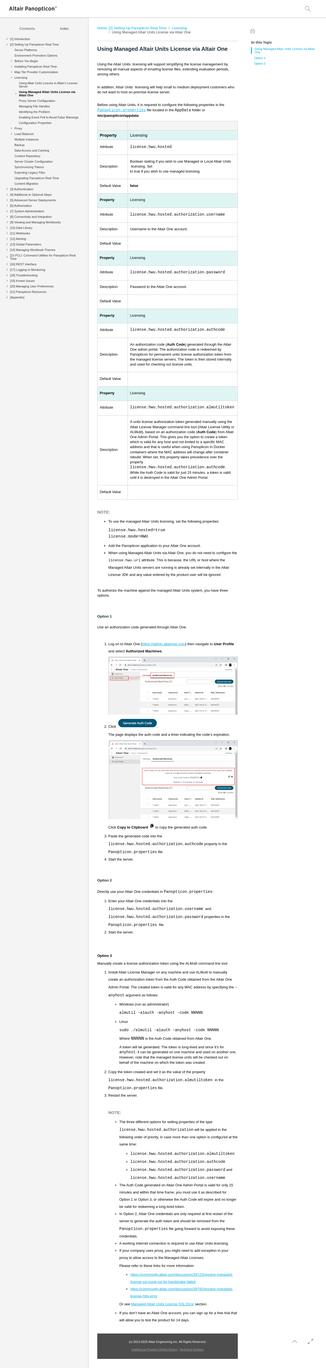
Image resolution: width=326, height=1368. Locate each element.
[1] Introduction (20, 39)
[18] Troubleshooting (23, 275)
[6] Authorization (21, 205)
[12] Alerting (18, 238)
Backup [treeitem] (19, 145)
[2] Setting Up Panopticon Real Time (34, 44)
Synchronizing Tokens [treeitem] (29, 167)
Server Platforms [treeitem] (25, 50)
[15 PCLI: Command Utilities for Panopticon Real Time (43, 257)
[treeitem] (44, 40)
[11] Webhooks (20, 233)
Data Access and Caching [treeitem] (31, 150)
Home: (102, 28)
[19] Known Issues (22, 280)
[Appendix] (17, 297)
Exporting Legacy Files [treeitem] (29, 172)
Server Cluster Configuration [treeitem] (33, 161)
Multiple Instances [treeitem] (26, 139)
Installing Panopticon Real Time (35, 66)
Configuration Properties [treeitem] (35, 123)
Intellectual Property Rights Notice (154, 1349)
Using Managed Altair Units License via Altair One (47, 93)
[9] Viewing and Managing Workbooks (35, 222)
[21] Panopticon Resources (28, 291)
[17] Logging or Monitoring (27, 269)
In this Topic (261, 42)
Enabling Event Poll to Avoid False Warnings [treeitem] (48, 117)
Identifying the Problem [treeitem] (34, 111)
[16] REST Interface (23, 264)
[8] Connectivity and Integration (31, 216)
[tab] (27, 28)
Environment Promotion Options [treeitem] (35, 55)
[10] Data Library (21, 227)
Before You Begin (26, 61)
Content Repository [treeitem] (27, 156)
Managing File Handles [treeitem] (34, 106)
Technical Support (192, 1349)
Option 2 (260, 63)
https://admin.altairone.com (163, 644)
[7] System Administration (27, 211)
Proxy (18, 128)
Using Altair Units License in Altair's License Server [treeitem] (48, 84)
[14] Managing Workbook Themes (32, 250)
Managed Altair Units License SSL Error (162, 1304)
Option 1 (260, 58)
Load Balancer (24, 134)
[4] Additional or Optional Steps (31, 194)
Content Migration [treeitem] (26, 183)
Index (64, 29)
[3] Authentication (21, 189)
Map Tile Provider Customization (36, 72)
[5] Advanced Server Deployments (33, 200)
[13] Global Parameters (25, 244)
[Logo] (33, 8)
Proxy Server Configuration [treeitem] (37, 100)
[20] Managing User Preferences (31, 286)
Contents (27, 29)
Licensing (20, 77)
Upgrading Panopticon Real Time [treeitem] (36, 178)
